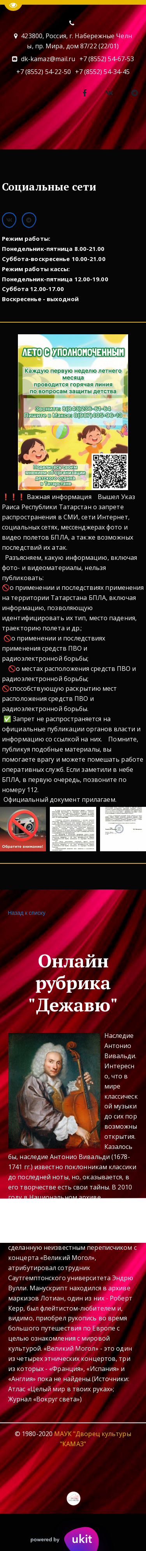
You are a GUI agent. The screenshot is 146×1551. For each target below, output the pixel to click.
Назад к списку (26, 913)
